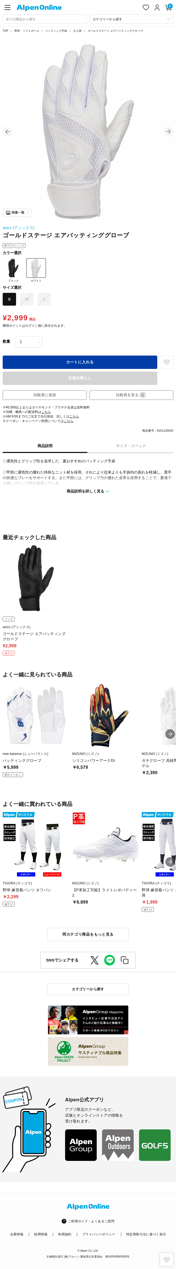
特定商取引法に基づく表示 (146, 1234)
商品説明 (45, 446)
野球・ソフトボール (26, 30)
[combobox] (45, 19)
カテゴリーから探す (88, 989)
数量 (6, 341)
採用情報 (40, 1234)
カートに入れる (80, 362)
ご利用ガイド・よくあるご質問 (91, 1221)
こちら (46, 412)
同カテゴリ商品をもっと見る (88, 934)
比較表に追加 (44, 395)
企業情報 (16, 1234)
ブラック (13, 270)
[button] (7, 131)
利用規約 (64, 1234)
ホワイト (36, 270)
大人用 (77, 30)
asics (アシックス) (19, 228)
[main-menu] (7, 7)
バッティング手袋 (56, 30)
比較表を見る (131, 395)
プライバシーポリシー (98, 1234)
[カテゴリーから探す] (131, 19)
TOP (5, 30)
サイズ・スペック (131, 446)
